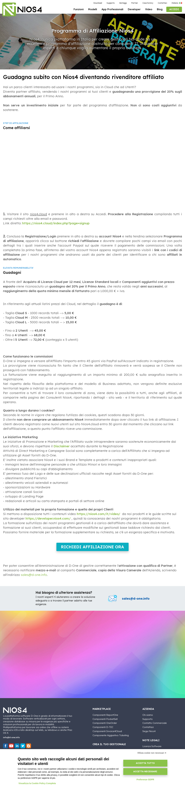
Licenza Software (151, 748)
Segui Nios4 (149, 733)
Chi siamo (147, 717)
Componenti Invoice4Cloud (107, 733)
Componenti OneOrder (105, 725)
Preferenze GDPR (145, 779)
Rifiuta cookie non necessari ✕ (152, 753)
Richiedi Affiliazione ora (92, 549)
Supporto (147, 721)
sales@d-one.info (34, 577)
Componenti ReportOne (105, 717)
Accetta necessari (145, 771)
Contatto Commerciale (154, 725)
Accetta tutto (145, 763)
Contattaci (148, 729)
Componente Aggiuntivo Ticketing (111, 737)
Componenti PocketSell (105, 721)
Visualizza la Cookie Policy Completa (37, 783)
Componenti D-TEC (103, 729)
